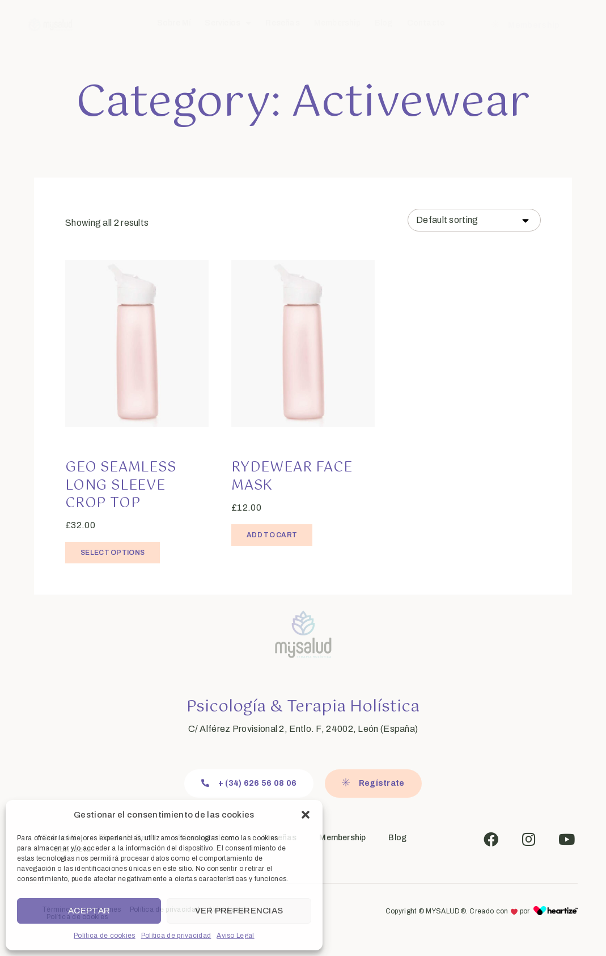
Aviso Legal (235, 936)
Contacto (426, 23)
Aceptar (89, 910)
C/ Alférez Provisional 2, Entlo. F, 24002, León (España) (303, 729)
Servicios (228, 23)
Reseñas (282, 23)
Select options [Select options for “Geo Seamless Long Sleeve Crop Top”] (112, 553)
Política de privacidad (176, 936)
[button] (305, 814)
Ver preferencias (239, 910)
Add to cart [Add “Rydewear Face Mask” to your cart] (272, 535)
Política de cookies (104, 936)
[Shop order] (474, 220)
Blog (384, 23)
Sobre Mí (174, 23)
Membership (337, 23)
